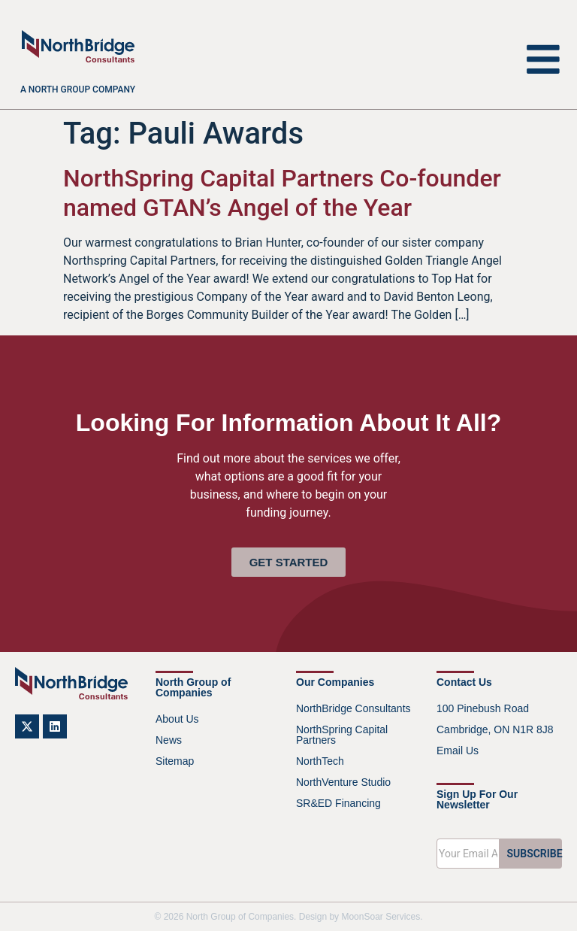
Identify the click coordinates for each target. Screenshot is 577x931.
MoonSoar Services (380, 916)
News (169, 740)
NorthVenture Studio (343, 782)
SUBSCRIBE (535, 854)
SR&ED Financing (338, 803)
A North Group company (77, 89)
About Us (177, 719)
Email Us (458, 750)
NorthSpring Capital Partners (342, 734)
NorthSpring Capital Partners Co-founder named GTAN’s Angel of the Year (282, 192)
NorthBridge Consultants (353, 708)
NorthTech (320, 761)
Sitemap (175, 761)
